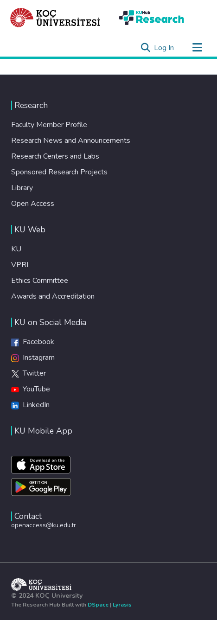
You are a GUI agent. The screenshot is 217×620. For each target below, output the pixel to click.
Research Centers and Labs (55, 156)
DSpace (98, 604)
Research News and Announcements (70, 140)
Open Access (32, 203)
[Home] (55, 18)
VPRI (19, 265)
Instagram (33, 357)
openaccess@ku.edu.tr (43, 525)
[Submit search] (145, 47)
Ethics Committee (39, 280)
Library (22, 188)
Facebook (32, 342)
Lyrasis (122, 604)
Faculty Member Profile (49, 125)
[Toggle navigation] (197, 48)
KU (16, 249)
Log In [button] (164, 48)
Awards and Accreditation (53, 296)
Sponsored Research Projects (59, 172)
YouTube (30, 389)
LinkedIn (30, 405)
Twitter (28, 373)
